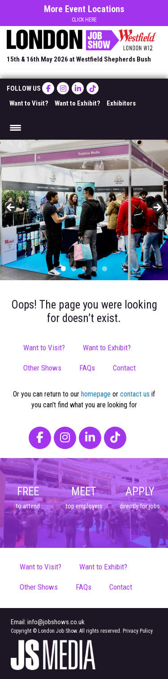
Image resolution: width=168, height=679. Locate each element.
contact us (135, 394)
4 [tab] (94, 268)
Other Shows (42, 367)
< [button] (11, 208)
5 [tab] (104, 268)
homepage (96, 394)
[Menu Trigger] (15, 127)
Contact (124, 367)
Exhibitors (121, 103)
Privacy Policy (138, 631)
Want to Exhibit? (77, 103)
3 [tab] (84, 268)
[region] (84, 210)
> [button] (157, 208)
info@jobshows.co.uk (56, 622)
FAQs (87, 367)
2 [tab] (73, 268)
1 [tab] (63, 268)
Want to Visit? (28, 103)
